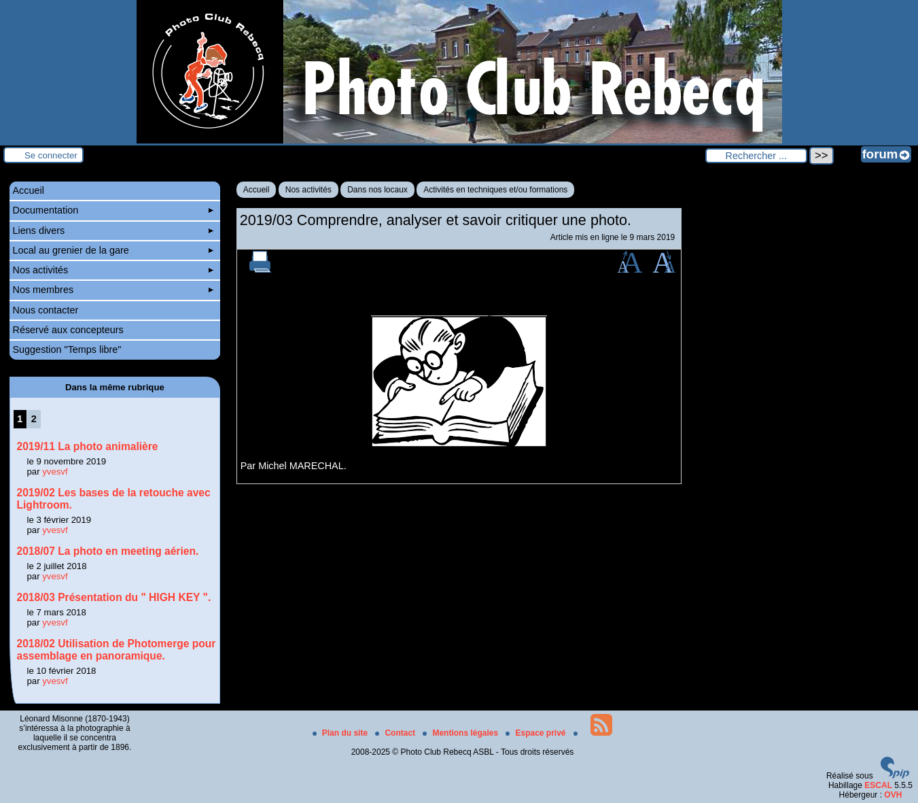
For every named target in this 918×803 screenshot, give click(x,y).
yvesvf (54, 471)
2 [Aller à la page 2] (34, 418)
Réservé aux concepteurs (68, 329)
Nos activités (308, 189)
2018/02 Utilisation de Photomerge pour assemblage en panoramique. (116, 650)
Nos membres (113, 289)
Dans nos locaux (377, 189)
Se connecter (50, 155)
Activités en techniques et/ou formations (495, 189)
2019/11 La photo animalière (87, 446)
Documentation (113, 210)
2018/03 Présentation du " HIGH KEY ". (114, 597)
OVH (893, 795)
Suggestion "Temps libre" (67, 349)
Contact (396, 733)
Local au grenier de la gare (113, 250)
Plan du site (341, 733)
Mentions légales (461, 733)
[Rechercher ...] (756, 155)
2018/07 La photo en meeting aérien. (108, 551)
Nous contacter (46, 310)
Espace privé (536, 733)
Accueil (256, 189)
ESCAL (878, 785)
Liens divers (113, 230)
